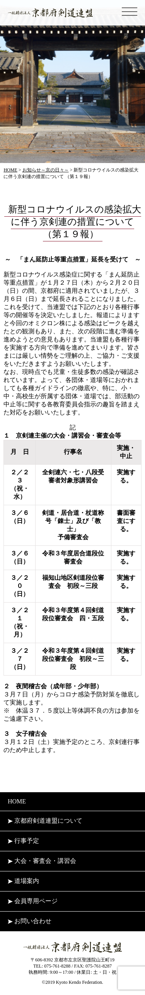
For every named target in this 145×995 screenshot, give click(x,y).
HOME (17, 801)
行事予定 (23, 840)
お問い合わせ (29, 921)
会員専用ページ (33, 901)
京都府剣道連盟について (45, 820)
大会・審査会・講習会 (42, 860)
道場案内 (23, 881)
